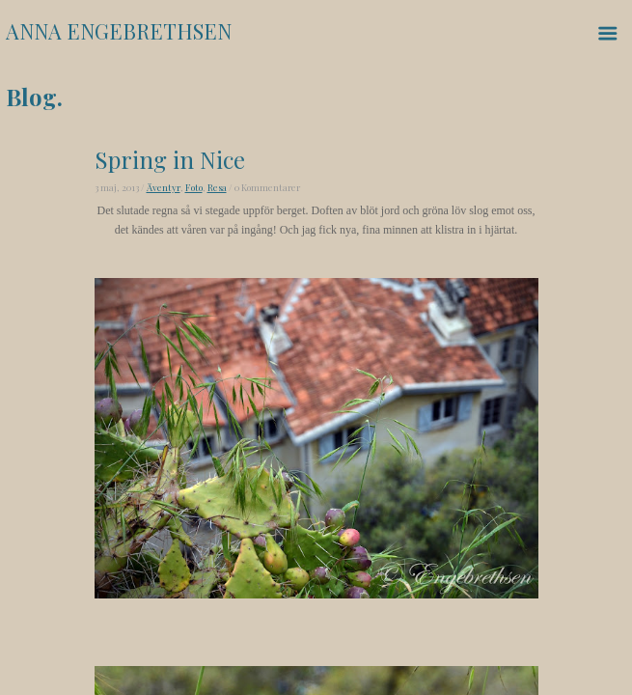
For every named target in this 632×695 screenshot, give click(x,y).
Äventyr (163, 187)
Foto (194, 187)
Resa (217, 187)
